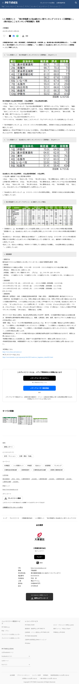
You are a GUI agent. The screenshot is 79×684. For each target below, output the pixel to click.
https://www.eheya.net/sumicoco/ (12, 352)
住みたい (38, 465)
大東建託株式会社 (27, 518)
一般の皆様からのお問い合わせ (48, 678)
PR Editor (27, 643)
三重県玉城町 (7, 481)
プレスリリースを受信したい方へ (11, 634)
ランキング (58, 465)
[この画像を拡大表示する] (10, 420)
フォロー (39, 557)
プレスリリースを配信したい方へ (11, 638)
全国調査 (48, 465)
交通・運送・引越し (25, 456)
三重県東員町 (43, 479)
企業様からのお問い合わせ (29, 678)
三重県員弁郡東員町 (10, 470)
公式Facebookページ (7, 652)
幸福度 (29, 465)
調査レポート (8, 447)
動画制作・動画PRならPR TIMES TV (35, 628)
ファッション (54, 6)
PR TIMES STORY (30, 625)
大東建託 (7, 465)
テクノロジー (10, 6)
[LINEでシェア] (17, 36)
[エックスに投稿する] (10, 36)
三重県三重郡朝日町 (56, 470)
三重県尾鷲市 (25, 470)
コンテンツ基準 (36, 675)
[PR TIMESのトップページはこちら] (11, 2)
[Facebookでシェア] (13, 36)
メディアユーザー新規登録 (39, 388)
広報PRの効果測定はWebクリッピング (35, 639)
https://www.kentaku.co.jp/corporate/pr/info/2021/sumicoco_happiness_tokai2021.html (28, 357)
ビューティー (43, 6)
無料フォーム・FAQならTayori (61, 628)
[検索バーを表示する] (76, 2)
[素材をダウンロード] (23, 36)
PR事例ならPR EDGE (59, 632)
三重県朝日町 (60, 479)
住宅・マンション (10, 456)
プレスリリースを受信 (47, 3)
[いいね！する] (4, 36)
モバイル (20, 6)
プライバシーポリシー (23, 675)
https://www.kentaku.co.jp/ (10, 489)
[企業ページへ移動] (39, 537)
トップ (5, 518)
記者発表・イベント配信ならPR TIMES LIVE (37, 632)
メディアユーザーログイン (39, 378)
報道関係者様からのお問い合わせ (60, 675)
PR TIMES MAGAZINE (31, 636)
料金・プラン (5, 631)
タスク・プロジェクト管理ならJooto (63, 625)
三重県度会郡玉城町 (39, 470)
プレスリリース (14, 518)
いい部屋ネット (19, 465)
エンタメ (34, 6)
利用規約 (45, 675)
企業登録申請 (60, 3)
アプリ (27, 6)
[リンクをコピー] (26, 36)
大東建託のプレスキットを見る (13, 507)
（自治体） (34, 479)
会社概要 (12, 675)
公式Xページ (5, 661)
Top (3, 6)
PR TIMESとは (6, 627)
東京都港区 (6, 479)
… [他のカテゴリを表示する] (60, 6)
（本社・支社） (16, 479)
